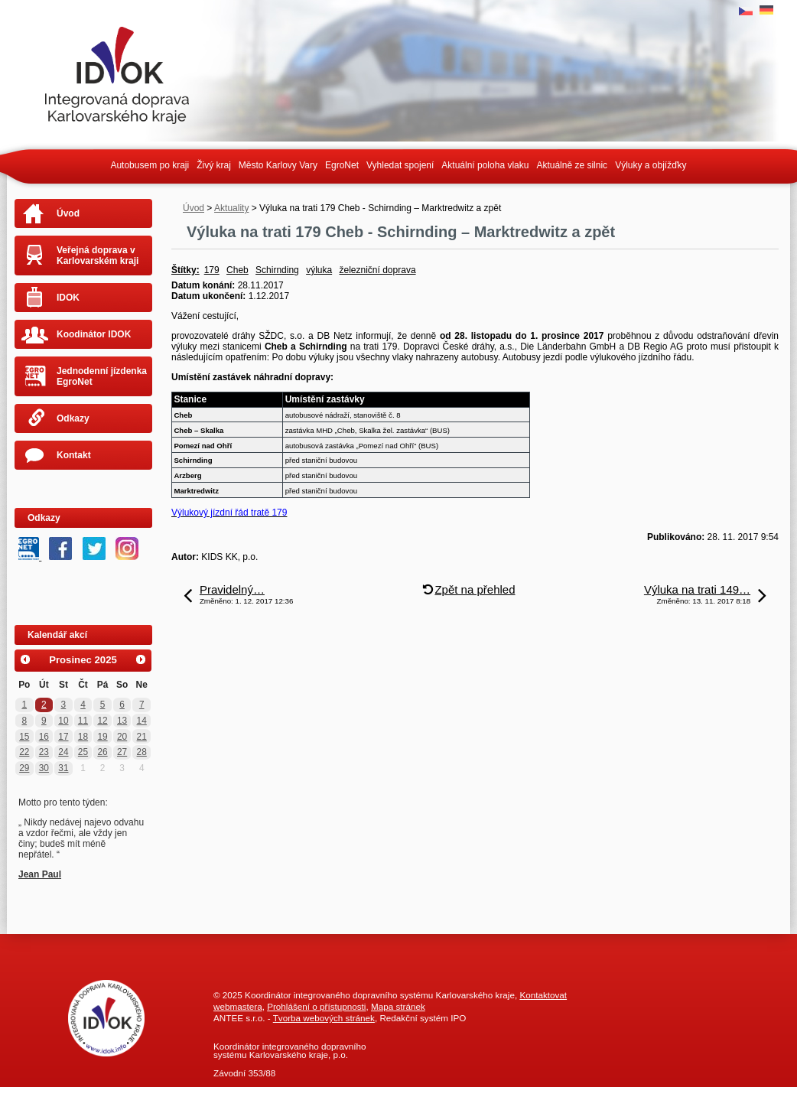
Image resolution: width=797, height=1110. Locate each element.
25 (83, 752)
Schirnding (277, 270)
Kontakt (74, 455)
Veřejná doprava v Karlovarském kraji (97, 255)
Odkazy (73, 418)
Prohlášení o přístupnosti (316, 1006)
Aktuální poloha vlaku (485, 165)
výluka (319, 270)
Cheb (237, 270)
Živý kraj (214, 165)
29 (24, 768)
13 (122, 720)
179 (212, 270)
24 (63, 752)
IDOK (68, 297)
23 (44, 752)
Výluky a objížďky (650, 165)
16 (44, 736)
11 (83, 720)
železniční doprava (378, 270)
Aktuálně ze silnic (571, 165)
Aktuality (231, 208)
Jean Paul (39, 874)
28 (142, 752)
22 (24, 752)
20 (122, 736)
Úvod (193, 208)
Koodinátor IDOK (94, 334)
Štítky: (185, 270)
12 (102, 720)
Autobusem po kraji (149, 165)
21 (142, 736)
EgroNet (342, 165)
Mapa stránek (398, 1006)
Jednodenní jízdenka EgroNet (102, 376)
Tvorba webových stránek (324, 1018)
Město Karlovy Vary (278, 165)
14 (142, 720)
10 (63, 720)
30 (44, 768)
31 (63, 768)
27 (122, 752)
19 (102, 736)
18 (83, 736)
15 (24, 736)
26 (102, 752)
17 (63, 736)
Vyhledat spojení (400, 165)
